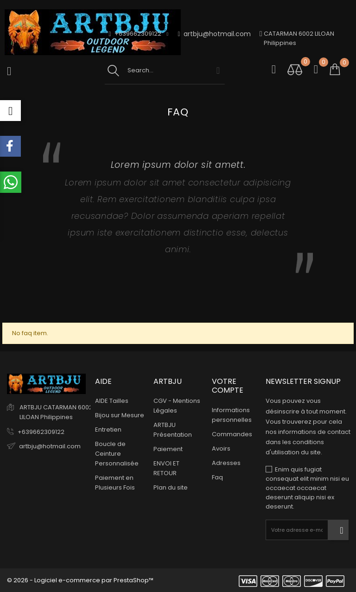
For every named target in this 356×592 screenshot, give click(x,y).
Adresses (226, 462)
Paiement (168, 449)
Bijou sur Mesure (119, 415)
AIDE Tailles (111, 400)
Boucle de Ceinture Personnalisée (117, 453)
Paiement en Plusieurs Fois (115, 482)
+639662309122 (41, 431)
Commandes (232, 434)
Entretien (108, 429)
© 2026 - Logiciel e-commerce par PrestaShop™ (80, 580)
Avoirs (221, 448)
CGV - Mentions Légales (176, 405)
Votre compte (227, 385)
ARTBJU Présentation (172, 429)
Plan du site (170, 487)
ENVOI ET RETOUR (166, 468)
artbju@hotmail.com (214, 34)
